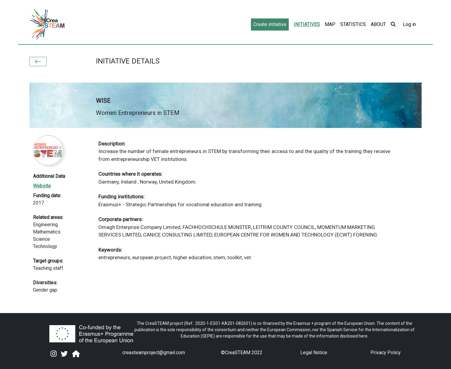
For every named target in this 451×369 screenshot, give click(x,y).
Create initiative (269, 24)
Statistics (353, 24)
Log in (409, 24)
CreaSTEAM (237, 352)
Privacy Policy (385, 352)
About (378, 24)
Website (42, 186)
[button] (38, 61)
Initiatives (307, 24)
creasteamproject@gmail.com (153, 352)
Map (330, 24)
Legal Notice (313, 352)
